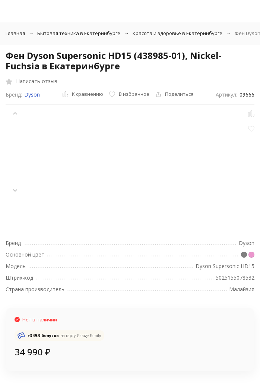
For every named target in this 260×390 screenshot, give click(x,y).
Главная (15, 33)
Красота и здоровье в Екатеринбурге (177, 33)
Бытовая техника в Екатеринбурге (78, 33)
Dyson (32, 94)
